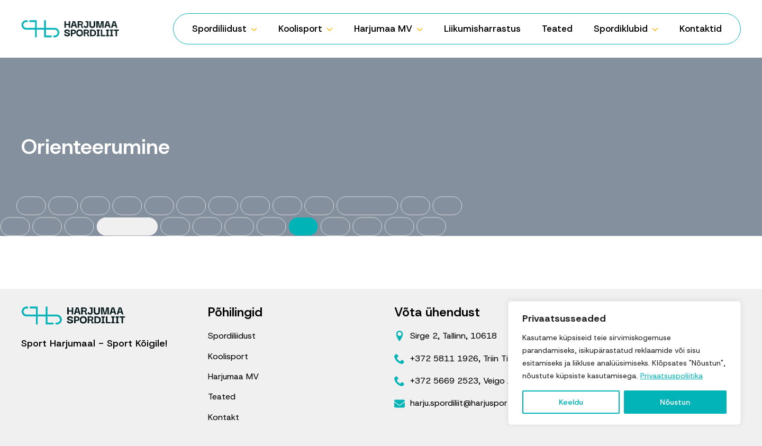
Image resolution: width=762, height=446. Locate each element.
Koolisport (300, 28)
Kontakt (223, 417)
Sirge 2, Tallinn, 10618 (453, 335)
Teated (557, 28)
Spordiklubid (621, 28)
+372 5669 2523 (444, 380)
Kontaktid (700, 28)
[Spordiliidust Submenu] (257, 29)
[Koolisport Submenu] (332, 29)
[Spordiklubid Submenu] (658, 29)
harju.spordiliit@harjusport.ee (466, 402)
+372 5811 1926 (444, 358)
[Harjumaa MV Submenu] (422, 29)
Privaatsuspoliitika (671, 375)
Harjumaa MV (383, 28)
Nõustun (675, 402)
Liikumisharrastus (482, 28)
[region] (624, 363)
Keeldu (571, 402)
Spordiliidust (219, 28)
